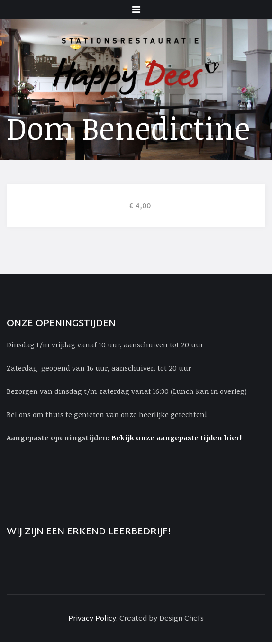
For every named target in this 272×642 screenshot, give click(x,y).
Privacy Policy (92, 619)
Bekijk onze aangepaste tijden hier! (177, 437)
